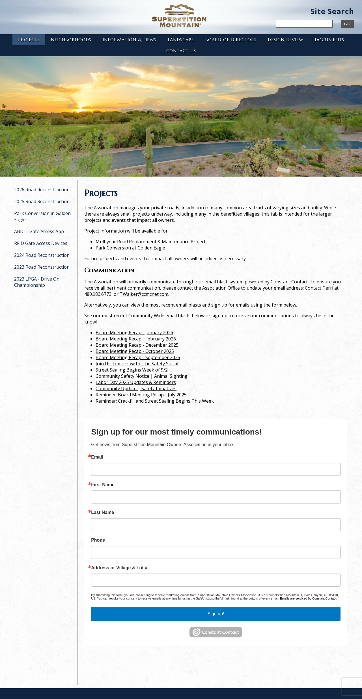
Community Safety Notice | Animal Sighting (142, 376)
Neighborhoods (71, 39)
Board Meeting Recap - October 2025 (135, 351)
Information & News (129, 39)
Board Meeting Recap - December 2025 (137, 345)
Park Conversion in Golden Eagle (42, 216)
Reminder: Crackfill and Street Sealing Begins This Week (155, 401)
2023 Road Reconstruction (42, 267)
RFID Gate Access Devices (40, 243)
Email (97, 457)
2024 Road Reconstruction (42, 255)
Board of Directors (231, 39)
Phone (98, 540)
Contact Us (181, 50)
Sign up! (216, 613)
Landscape (181, 39)
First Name (103, 485)
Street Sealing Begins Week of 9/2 (132, 370)
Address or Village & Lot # (119, 568)
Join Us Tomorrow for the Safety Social (137, 364)
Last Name (102, 512)
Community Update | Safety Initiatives (136, 388)
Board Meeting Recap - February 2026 (136, 339)
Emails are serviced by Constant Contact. (308, 598)
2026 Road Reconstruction (42, 189)
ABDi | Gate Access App (39, 231)
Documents (329, 39)
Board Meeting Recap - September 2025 (138, 357)
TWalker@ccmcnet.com (144, 294)
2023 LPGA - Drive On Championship (36, 282)
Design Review (285, 39)
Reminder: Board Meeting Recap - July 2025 (141, 395)
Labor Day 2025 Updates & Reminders (136, 382)
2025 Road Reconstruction (42, 201)
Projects (29, 39)
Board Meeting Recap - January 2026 (134, 332)
